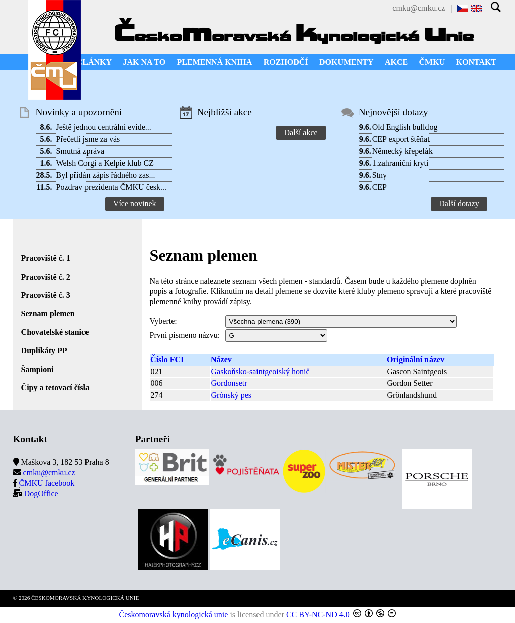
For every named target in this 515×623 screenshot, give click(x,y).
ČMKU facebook (47, 483)
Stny (379, 175)
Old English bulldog (405, 127)
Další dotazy (459, 203)
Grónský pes (231, 395)
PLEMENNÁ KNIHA (214, 62)
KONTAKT (476, 62)
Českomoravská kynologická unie (173, 614)
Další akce (301, 132)
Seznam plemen (48, 313)
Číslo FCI (167, 359)
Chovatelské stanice (55, 332)
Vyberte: (163, 321)
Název (221, 359)
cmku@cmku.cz (418, 8)
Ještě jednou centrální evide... (103, 127)
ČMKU (432, 62)
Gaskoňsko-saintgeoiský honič (260, 371)
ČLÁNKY (94, 62)
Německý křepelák (402, 151)
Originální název (415, 359)
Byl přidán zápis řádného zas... (105, 175)
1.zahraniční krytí (400, 163)
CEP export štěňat (401, 139)
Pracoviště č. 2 (45, 277)
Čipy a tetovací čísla (55, 387)
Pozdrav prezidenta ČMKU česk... (111, 187)
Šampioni (37, 369)
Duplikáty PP (44, 350)
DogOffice (41, 493)
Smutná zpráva (80, 151)
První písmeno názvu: (185, 335)
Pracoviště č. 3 (45, 295)
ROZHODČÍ (286, 62)
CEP (379, 187)
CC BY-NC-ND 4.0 (318, 614)
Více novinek (134, 203)
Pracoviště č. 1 (45, 258)
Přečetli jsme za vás (88, 139)
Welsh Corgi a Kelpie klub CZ (105, 163)
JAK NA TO (144, 62)
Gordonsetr (229, 383)
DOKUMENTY (346, 62)
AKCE (396, 62)
